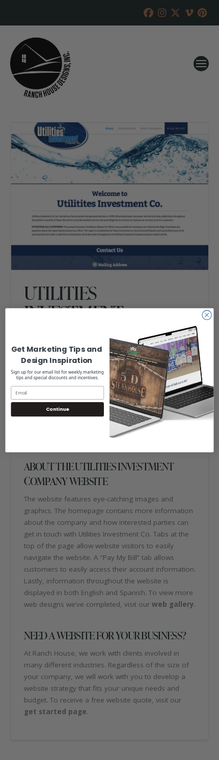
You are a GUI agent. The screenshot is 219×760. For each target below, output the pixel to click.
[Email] (57, 392)
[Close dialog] (206, 314)
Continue (57, 409)
